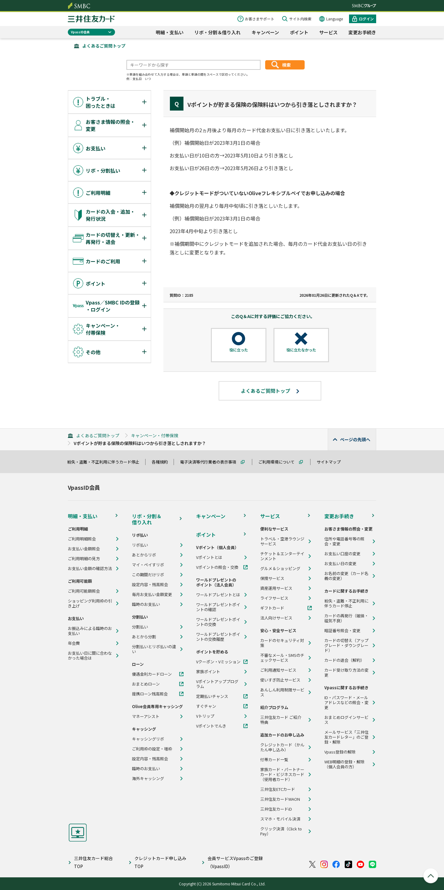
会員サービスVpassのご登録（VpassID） (235, 862)
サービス (328, 32)
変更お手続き (362, 32)
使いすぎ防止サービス (280, 680)
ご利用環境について (279, 462)
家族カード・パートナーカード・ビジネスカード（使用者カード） (282, 774)
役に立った (238, 350)
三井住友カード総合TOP (93, 862)
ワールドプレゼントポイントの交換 (218, 622)
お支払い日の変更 (340, 563)
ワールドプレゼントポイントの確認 (218, 607)
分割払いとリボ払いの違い (154, 649)
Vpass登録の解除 (340, 751)
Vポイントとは (209, 557)
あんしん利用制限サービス (282, 692)
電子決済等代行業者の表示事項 (211, 462)
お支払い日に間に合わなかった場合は (90, 656)
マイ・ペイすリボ (148, 564)
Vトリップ (205, 716)
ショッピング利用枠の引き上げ (90, 603)
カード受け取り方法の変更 (346, 673)
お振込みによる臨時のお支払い (90, 631)
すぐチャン (206, 706)
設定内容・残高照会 (150, 584)
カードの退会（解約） (344, 660)
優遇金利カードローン (152, 674)
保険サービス (272, 578)
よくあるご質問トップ (103, 46)
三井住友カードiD (276, 809)
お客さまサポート (259, 18)
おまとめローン (146, 684)
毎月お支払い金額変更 (152, 594)
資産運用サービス (276, 588)
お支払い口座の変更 (342, 553)
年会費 (74, 643)
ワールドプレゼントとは (218, 594)
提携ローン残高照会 (150, 693)
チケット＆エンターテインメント (282, 556)
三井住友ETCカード (277, 789)
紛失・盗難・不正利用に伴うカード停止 (106, 462)
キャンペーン (265, 32)
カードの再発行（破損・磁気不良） (346, 618)
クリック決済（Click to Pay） (281, 831)
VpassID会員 (80, 32)
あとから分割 (144, 636)
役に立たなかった (301, 350)
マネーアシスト (145, 716)
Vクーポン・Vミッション (218, 661)
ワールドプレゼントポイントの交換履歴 (218, 637)
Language (334, 18)
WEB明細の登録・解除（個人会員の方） (344, 764)
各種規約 (162, 462)
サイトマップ (331, 462)
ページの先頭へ (355, 439)
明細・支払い (169, 32)
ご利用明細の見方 (84, 558)
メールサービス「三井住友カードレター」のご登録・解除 (346, 737)
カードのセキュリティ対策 (282, 643)
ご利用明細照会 (82, 538)
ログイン (366, 18)
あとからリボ (144, 554)
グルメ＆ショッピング (280, 568)
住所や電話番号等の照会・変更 (344, 541)
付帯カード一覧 (274, 759)
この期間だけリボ (148, 574)
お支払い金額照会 (84, 548)
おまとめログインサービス (346, 720)
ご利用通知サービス (278, 670)
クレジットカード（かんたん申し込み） (282, 747)
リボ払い (140, 545)
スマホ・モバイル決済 (280, 819)
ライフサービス (274, 598)
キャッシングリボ (148, 739)
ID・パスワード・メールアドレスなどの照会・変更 (346, 702)
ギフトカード (272, 608)
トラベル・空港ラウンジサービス (282, 541)
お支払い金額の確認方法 (90, 568)
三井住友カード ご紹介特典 (280, 720)
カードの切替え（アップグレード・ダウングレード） (346, 645)
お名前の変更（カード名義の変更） (346, 576)
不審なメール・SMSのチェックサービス (282, 658)
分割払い (140, 626)
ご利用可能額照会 (84, 591)
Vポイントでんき (211, 726)
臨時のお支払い (146, 604)
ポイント (299, 32)
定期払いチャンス (212, 696)
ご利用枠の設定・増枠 (152, 748)
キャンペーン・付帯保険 (154, 435)
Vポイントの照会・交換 (217, 567)
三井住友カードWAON (280, 799)
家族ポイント (208, 671)
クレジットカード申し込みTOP (160, 862)
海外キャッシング (148, 778)
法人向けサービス (276, 617)
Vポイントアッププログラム (217, 684)
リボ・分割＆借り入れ (217, 32)
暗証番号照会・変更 (342, 630)
